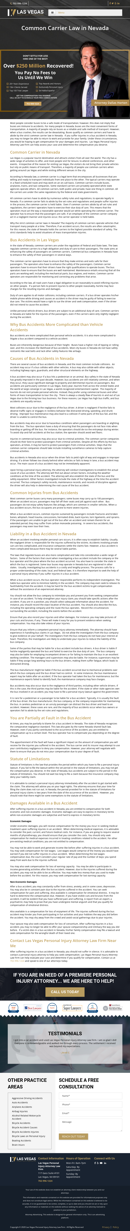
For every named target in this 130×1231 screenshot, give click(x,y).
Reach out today (73, 1136)
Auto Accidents (20, 1102)
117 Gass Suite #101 (49, 1173)
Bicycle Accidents (21, 1122)
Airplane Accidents (22, 1106)
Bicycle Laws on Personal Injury (28, 1136)
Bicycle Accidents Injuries (25, 1131)
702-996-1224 (18, 3)
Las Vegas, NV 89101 (49, 1176)
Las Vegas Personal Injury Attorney (57, 940)
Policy (116, 1227)
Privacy (106, 1227)
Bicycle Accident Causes (24, 1127)
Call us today (65, 992)
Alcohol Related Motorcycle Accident (26, 1117)
